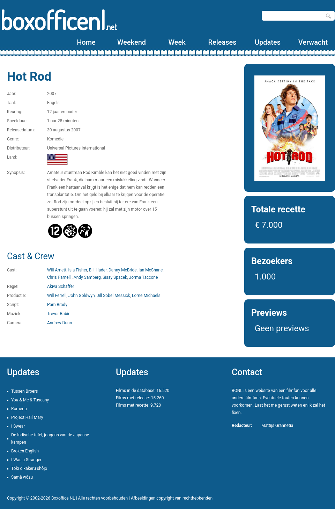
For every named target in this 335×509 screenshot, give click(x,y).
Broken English (25, 451)
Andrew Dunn (59, 322)
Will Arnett (56, 270)
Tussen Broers (24, 391)
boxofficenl (58, 20)
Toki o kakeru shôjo (29, 468)
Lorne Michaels (146, 295)
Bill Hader (98, 270)
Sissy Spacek (115, 277)
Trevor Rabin (58, 313)
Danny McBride (123, 270)
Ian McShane (151, 270)
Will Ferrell (56, 295)
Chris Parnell (59, 277)
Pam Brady (57, 304)
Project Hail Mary (27, 417)
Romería (19, 408)
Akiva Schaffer (60, 286)
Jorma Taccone (143, 277)
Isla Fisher (77, 270)
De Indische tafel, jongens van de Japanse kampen (50, 438)
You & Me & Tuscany (30, 400)
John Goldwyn (81, 295)
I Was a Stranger (26, 459)
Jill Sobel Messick (113, 295)
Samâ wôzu (22, 477)
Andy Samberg (87, 277)
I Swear (18, 426)
